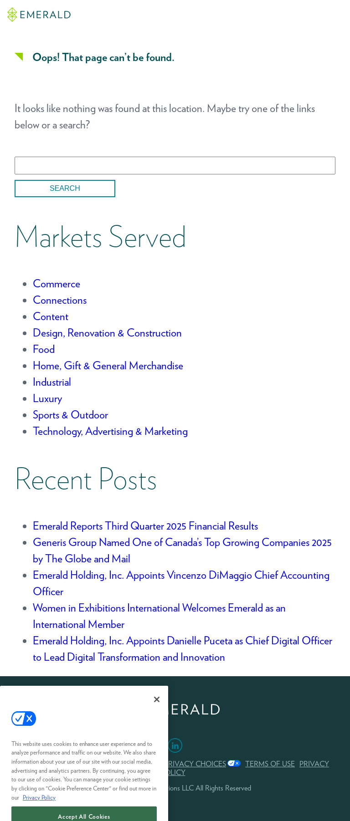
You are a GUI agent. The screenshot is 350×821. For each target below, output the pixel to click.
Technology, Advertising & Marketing (110, 431)
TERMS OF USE (270, 764)
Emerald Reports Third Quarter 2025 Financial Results (145, 525)
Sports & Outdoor (70, 414)
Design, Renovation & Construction (107, 332)
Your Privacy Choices (184, 764)
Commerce (56, 283)
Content (50, 316)
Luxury (47, 398)
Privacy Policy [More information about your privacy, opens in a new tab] (39, 804)
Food (44, 349)
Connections (60, 299)
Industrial (52, 381)
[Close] (157, 707)
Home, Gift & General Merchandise (108, 365)
